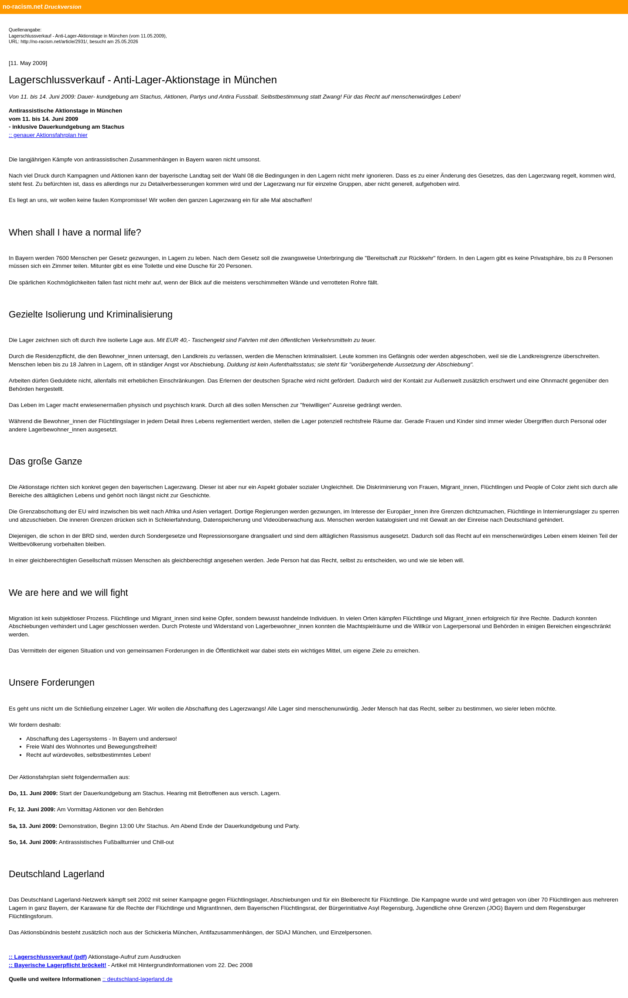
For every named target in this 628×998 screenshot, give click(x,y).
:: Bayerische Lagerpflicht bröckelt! (57, 965)
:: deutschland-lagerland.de (137, 979)
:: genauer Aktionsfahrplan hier (48, 135)
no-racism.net (23, 6)
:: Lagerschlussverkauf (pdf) (48, 957)
